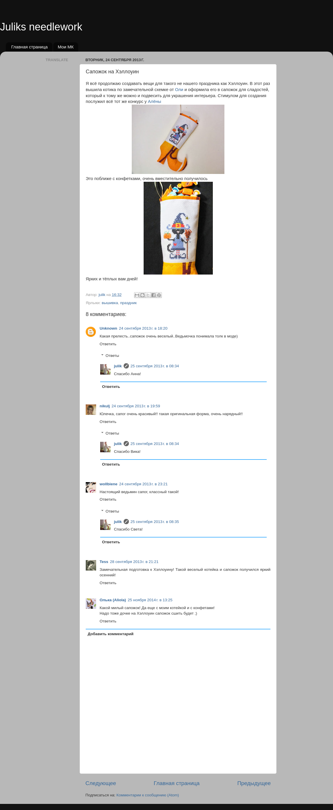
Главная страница (29, 46)
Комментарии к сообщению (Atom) (147, 795)
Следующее (100, 783)
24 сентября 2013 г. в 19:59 (135, 406)
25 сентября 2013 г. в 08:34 (155, 366)
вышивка (110, 303)
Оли (179, 89)
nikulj (105, 406)
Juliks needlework (41, 27)
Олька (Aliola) (113, 600)
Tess (104, 562)
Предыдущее (254, 783)
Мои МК (66, 46)
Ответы (112, 355)
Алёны (154, 101)
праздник (128, 303)
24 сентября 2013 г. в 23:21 (143, 484)
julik (118, 366)
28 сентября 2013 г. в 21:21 (134, 562)
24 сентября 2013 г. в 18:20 (143, 328)
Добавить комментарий (110, 634)
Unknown (108, 328)
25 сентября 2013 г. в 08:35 (155, 522)
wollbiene (109, 484)
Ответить (108, 344)
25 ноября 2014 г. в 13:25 (150, 600)
